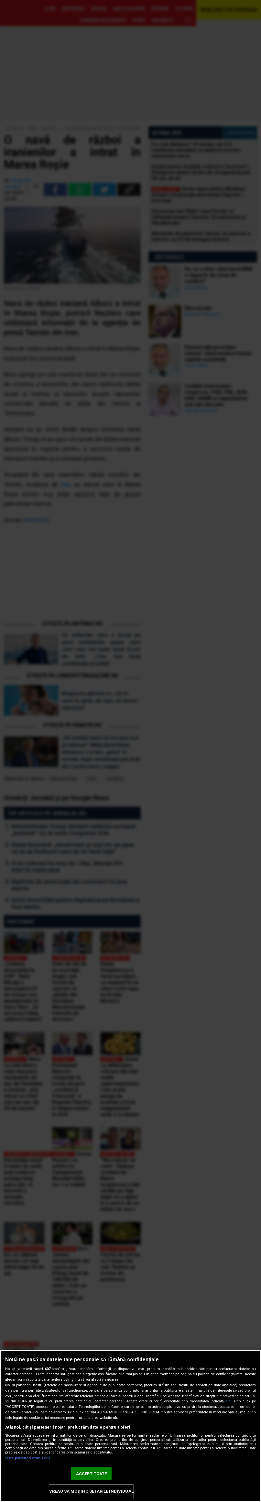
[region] (130, 1426)
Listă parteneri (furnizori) (27, 1458)
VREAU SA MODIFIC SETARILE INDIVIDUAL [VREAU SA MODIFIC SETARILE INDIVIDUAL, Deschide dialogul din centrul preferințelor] (91, 1491)
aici (228, 1401)
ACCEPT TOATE (91, 1473)
